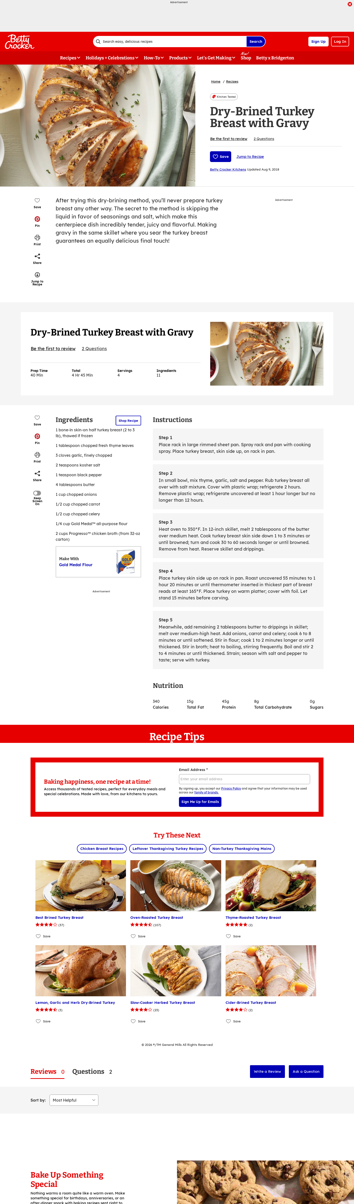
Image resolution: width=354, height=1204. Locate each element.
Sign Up (318, 41)
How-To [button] (152, 58)
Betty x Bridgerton (275, 58)
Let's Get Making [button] (214, 58)
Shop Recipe (128, 421)
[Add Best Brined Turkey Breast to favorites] (38, 936)
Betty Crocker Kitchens (228, 169)
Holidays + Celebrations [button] (110, 58)
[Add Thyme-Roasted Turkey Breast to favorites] (229, 936)
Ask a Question (306, 1071)
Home (215, 81)
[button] (37, 221)
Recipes (232, 81)
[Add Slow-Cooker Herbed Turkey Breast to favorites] (133, 1021)
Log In (340, 41)
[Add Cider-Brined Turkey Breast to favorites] (229, 1021)
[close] (350, 4)
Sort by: (38, 1100)
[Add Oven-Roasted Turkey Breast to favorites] (133, 936)
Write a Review (267, 1071)
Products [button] (178, 58)
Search (256, 41)
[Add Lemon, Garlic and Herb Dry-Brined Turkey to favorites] (38, 1021)
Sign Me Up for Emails (200, 802)
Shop (246, 58)
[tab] (47, 1071)
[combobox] (169, 41)
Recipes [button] (68, 58)
